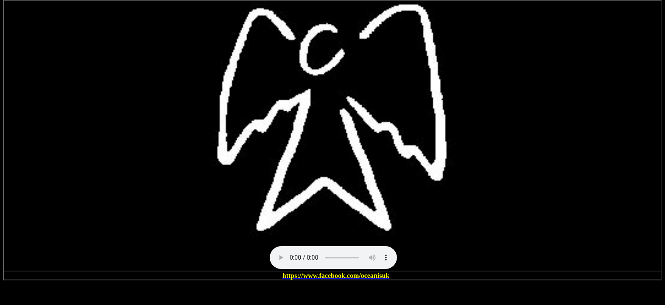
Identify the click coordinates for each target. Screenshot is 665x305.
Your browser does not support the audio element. (333, 257)
